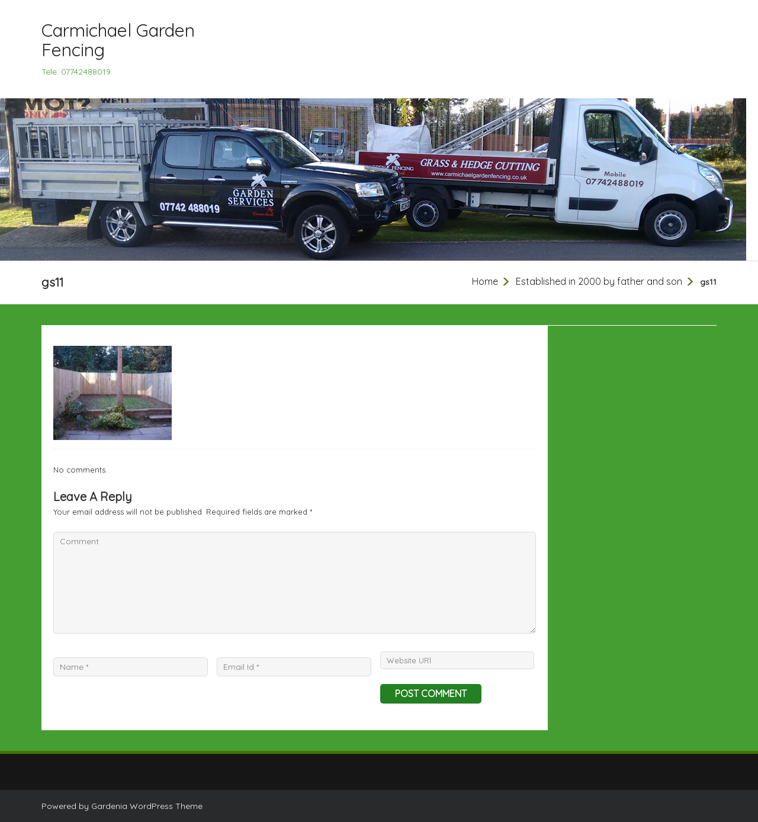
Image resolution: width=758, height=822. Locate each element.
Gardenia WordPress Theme (147, 806)
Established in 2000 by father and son (599, 281)
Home (485, 281)
